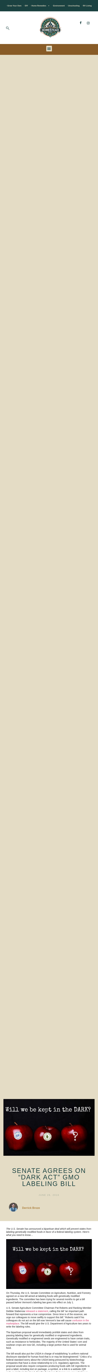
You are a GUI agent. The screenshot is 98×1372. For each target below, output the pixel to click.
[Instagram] (88, 23)
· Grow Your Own (13, 6)
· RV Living (87, 6)
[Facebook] (80, 23)
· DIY (26, 6)
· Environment (58, 6)
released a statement (37, 1311)
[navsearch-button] (7, 28)
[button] (49, 48)
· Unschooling (73, 6)
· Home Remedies (40, 5)
